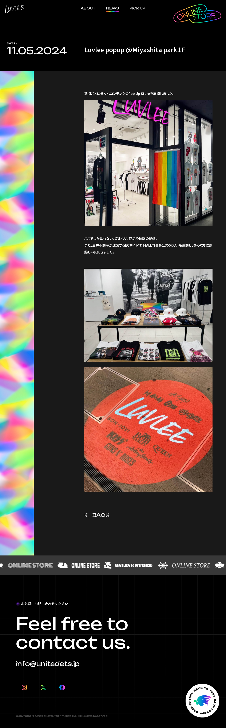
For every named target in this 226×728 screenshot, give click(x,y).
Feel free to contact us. (73, 633)
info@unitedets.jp (48, 664)
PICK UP (137, 8)
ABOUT (88, 8)
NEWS (112, 8)
